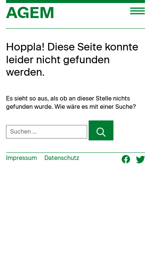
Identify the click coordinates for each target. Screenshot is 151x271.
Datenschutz (61, 157)
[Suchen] (101, 130)
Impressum (21, 157)
